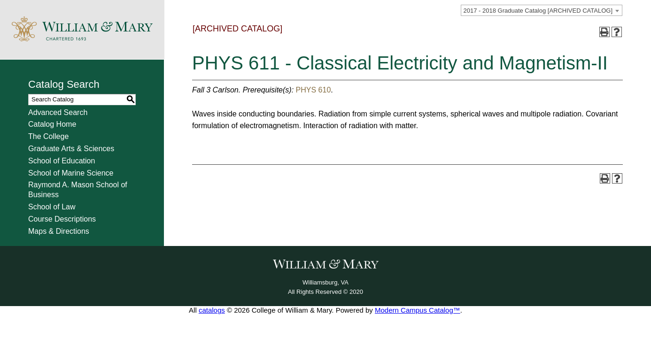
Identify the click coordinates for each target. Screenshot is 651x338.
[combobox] (541, 10)
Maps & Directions (58, 231)
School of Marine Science (70, 173)
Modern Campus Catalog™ (417, 310)
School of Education (61, 161)
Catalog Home (52, 124)
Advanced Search (57, 112)
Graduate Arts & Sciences (71, 149)
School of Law (52, 207)
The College (48, 136)
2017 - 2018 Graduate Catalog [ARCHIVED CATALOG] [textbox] (538, 10)
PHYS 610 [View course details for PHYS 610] (313, 90)
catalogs (212, 310)
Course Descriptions (62, 219)
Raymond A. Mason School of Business (77, 190)
